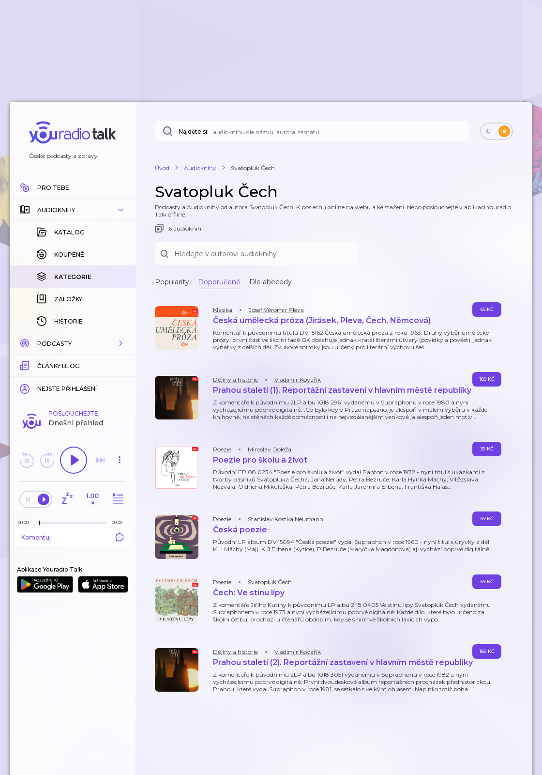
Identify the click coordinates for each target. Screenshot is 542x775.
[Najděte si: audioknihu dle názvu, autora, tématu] (312, 131)
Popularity (172, 282)
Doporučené (219, 282)
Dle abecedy (270, 282)
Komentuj (72, 537)
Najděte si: (194, 131)
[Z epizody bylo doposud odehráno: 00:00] (25, 522)
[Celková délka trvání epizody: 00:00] (119, 522)
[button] (73, 210)
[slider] (39, 523)
